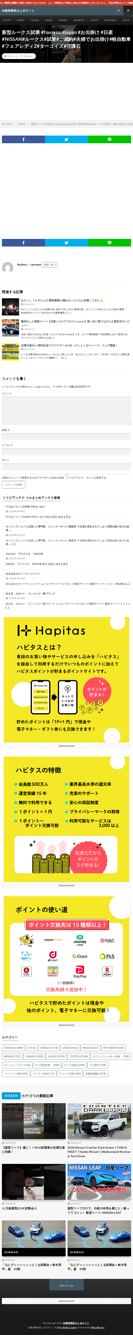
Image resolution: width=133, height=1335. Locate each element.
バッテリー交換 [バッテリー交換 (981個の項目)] (16, 1073)
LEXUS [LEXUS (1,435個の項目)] (70, 1047)
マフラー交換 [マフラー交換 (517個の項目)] (43, 1073)
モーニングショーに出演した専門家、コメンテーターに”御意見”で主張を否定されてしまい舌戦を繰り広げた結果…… (67, 528)
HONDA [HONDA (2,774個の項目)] (49, 1047)
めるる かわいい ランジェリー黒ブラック (30, 593)
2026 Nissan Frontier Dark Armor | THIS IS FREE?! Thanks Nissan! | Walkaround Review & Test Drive (99, 1152)
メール (7, 445)
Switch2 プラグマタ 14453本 (24, 553)
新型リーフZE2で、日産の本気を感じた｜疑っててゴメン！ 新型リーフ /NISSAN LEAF (98, 1210)
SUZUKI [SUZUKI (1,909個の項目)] (56, 1056)
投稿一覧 (49, 264)
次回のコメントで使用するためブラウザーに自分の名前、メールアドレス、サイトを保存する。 (55, 477)
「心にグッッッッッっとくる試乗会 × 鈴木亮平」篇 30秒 (97, 1267)
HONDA (34, 20)
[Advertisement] (66, 91)
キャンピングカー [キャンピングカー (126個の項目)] (17, 1065)
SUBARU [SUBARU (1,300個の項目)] (34, 1056)
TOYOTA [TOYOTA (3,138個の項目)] (79, 1056)
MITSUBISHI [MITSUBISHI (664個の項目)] (113, 1047)
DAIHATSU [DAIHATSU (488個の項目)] (13, 1047)
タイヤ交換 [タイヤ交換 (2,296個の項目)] (74, 1065)
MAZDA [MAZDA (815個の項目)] (90, 1047)
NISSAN (20, 20)
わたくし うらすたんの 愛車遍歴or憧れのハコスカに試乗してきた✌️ (62, 300)
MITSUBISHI (110, 20)
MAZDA (49, 20)
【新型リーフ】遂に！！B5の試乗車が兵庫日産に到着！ (33, 1150)
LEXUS (126, 20)
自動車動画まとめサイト (76, 1323)
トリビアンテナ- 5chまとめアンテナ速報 (31, 497)
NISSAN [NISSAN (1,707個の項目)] (12, 1056)
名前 (6, 430)
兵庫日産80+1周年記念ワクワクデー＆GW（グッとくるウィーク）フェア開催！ (69, 345)
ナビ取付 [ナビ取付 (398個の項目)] (97, 1065)
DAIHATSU (78, 20)
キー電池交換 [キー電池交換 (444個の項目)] (47, 1065)
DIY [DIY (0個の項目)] (32, 1047)
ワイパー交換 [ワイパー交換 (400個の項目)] (70, 1073)
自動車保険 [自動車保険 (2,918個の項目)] (95, 1073)
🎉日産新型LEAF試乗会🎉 (20, 1208)
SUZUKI (94, 20)
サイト (5, 460)
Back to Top (66, 1285)
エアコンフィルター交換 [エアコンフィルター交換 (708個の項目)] (111, 1056)
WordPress (98, 1327)
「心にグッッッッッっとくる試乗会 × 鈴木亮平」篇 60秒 (31, 1267)
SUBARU (63, 20)
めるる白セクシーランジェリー (23, 573)
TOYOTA (6, 20)
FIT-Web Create (67, 1327)
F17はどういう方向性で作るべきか (25, 506)
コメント (7, 393)
